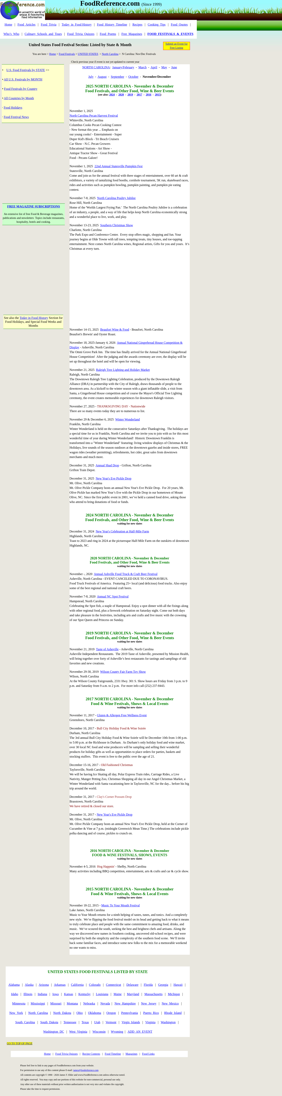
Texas (85, 1022)
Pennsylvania (129, 1013)
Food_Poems (108, 34)
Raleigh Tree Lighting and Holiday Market (123, 369)
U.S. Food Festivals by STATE (25, 70)
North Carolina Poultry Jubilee (116, 198)
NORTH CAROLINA (96, 67)
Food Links (148, 1053)
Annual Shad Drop (107, 465)
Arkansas (60, 984)
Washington (168, 1022)
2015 (157, 94)
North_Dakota (62, 1013)
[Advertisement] (33, 157)
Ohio (80, 1013)
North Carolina (110, 54)
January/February (123, 67)
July (91, 76)
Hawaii (178, 984)
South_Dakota (49, 1022)
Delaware (132, 984)
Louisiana (102, 994)
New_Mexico (170, 1003)
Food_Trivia (48, 24)
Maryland (133, 994)
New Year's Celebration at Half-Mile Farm (122, 531)
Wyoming (117, 1031)
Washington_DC (53, 1031)
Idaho (14, 994)
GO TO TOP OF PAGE (20, 1043)
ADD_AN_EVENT (139, 1031)
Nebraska (89, 1003)
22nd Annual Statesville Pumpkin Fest (119, 166)
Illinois (28, 994)
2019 (130, 94)
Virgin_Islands (131, 1022)
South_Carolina (25, 1022)
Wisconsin (99, 1031)
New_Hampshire (125, 1003)
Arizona (44, 984)
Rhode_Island (173, 1013)
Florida (148, 984)
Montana (72, 1003)
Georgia (163, 984)
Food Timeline (113, 1053)
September (117, 76)
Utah (97, 1022)
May (164, 67)
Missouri (55, 1003)
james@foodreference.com (86, 1070)
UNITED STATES (88, 54)
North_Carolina (38, 1013)
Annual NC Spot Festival (112, 596)
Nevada (105, 1003)
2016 (148, 94)
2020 (121, 94)
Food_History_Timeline (112, 24)
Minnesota (18, 1003)
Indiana (42, 994)
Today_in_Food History (77, 24)
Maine (118, 994)
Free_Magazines (131, 34)
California (77, 984)
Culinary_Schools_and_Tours (43, 34)
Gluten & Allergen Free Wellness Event (122, 715)
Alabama (14, 984)
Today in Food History (34, 317)
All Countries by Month (19, 98)
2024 (112, 94)
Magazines (131, 1053)
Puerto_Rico (151, 1013)
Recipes (137, 24)
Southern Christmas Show (116, 225)
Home (8, 24)
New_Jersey (148, 1003)
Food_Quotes (179, 24)
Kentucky (84, 994)
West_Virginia (78, 1031)
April (154, 67)
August (102, 76)
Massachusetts (154, 994)
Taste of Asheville (107, 649)
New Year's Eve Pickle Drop (113, 478)
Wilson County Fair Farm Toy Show (123, 671)
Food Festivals (67, 54)
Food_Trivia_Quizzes (80, 34)
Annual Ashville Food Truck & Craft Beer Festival (125, 574)
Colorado (95, 984)
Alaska (29, 984)
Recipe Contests (91, 1053)
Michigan (174, 994)
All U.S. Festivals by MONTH (23, 79)
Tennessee (69, 1022)
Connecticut (113, 984)
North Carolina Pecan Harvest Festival (94, 115)
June (174, 67)
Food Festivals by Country (20, 88)
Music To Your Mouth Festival (120, 905)
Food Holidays (13, 107)
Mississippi (38, 1003)
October (133, 76)
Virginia (150, 1022)
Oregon (111, 1013)
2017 (139, 94)
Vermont (111, 1022)
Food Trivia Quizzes (66, 1053)
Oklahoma (94, 1013)
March (142, 67)
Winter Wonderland (127, 419)
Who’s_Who (11, 34)
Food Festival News (16, 117)
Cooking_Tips (156, 24)
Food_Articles (27, 24)
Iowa (55, 994)
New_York (16, 1013)
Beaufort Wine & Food (114, 329)
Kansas (68, 994)
